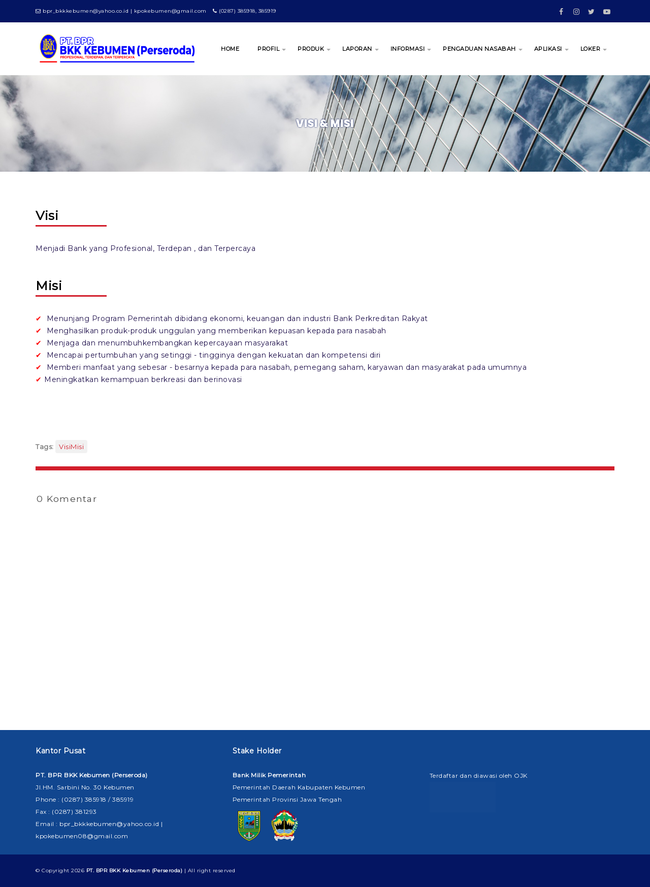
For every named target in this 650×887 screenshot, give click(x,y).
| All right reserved (161, 870)
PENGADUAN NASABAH (479, 48)
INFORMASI (408, 48)
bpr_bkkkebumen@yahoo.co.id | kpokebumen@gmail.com (121, 11)
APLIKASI (548, 48)
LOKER (590, 48)
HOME (230, 48)
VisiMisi (71, 446)
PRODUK (311, 48)
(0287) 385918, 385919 (244, 11)
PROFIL (268, 48)
